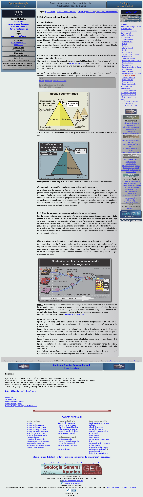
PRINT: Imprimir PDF (18, 43)
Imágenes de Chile (64, 449)
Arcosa (41, 81)
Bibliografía (131, 200)
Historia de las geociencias (35, 443)
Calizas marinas (127, 63)
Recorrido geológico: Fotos (36, 433)
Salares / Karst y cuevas (130, 54)
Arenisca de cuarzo (59, 81)
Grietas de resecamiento (131, 127)
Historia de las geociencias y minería (131, 141)
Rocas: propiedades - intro (131, 67)
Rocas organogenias (129, 84)
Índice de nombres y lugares (98, 453)
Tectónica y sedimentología (18, 29)
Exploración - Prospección (131, 195)
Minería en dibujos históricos (68, 427)
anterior (14, 36)
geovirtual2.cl (49, 463)
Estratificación (127, 69)
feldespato (73, 63)
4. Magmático (126, 37)
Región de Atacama (95, 423)
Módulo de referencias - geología (38, 441)
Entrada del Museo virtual (66, 423)
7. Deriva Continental (128, 91)
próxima (22, 36)
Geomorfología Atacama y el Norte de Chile (131, 171)
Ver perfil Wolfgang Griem (71, 483)
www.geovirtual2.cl (72, 416)
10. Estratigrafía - (127, 97)
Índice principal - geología (35, 447)
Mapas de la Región (95, 443)
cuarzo (81, 63)
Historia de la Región (96, 427)
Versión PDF (18, 45)
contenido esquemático (74, 457)
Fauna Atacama (94, 437)
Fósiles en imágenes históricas (68, 429)
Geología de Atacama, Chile (98, 431)
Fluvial (124, 50)
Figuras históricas (131, 191)
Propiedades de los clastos (131, 73)
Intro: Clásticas (127, 71)
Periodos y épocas (131, 189)
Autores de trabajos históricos (68, 431)
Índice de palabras (131, 198)
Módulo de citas (131, 162)
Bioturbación (131, 131)
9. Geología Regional (128, 95)
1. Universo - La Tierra (129, 31)
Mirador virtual (94, 439)
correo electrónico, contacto (73, 481)
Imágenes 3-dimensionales (99, 444)
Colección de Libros (95, 451)
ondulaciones (130, 125)
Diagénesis (131, 209)
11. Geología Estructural (129, 101)
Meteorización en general (131, 166)
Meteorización (127, 42)
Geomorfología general (131, 168)
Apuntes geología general (90, 463)
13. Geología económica (129, 105)
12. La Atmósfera (127, 103)
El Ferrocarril (93, 433)
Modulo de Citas (131, 159)
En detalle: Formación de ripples (131, 149)
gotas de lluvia (131, 129)
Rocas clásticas (127, 80)
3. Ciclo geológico (127, 35)
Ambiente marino (128, 59)
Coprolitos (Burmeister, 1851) (131, 152)
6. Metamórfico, (127, 86)
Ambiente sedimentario (131, 123)
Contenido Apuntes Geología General (71, 365)
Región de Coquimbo (65, 439)
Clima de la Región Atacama (98, 447)
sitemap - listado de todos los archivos (48, 457)
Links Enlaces (93, 449)
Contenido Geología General (131, 27)
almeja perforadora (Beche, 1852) (131, 145)
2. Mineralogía (126, 33)
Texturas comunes (128, 78)
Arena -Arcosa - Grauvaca (18, 24)
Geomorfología (127, 56)
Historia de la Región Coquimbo (68, 441)
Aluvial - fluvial (127, 48)
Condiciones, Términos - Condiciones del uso (123, 361)
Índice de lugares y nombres (67, 445)
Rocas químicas (127, 82)
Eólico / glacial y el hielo (130, 52)
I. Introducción (126, 29)
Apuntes (124, 24)
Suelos (124, 44)
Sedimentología (131, 164)
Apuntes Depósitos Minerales (131, 185)
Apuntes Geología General (131, 181)
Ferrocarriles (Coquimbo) (66, 443)
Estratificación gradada (131, 133)
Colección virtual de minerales (37, 435)
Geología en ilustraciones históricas (38, 445)
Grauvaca (48, 81)
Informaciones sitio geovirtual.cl (98, 457)
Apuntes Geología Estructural (131, 183)
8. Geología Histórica (128, 93)
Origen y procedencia (18, 26)
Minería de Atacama (96, 429)
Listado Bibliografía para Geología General (20, 391)
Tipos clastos (18, 21)
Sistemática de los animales (36, 439)
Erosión (125, 46)
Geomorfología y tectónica (74, 314)
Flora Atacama (94, 435)
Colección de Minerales (131, 187)
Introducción (125, 88)
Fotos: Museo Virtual (131, 202)
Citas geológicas (131, 193)
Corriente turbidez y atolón (131, 61)
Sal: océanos (126, 65)
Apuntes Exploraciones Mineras (37, 431)
